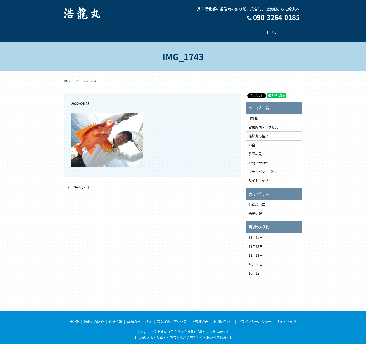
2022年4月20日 (79, 182)
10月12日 (255, 268)
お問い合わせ (266, 30)
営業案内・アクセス (204, 30)
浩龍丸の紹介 (106, 30)
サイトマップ (258, 175)
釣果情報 (132, 30)
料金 (176, 30)
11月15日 (255, 233)
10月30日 (255, 259)
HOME (81, 30)
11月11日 (255, 250)
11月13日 (255, 242)
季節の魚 (156, 30)
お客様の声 (237, 30)
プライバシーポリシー (265, 167)
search (290, 30)
